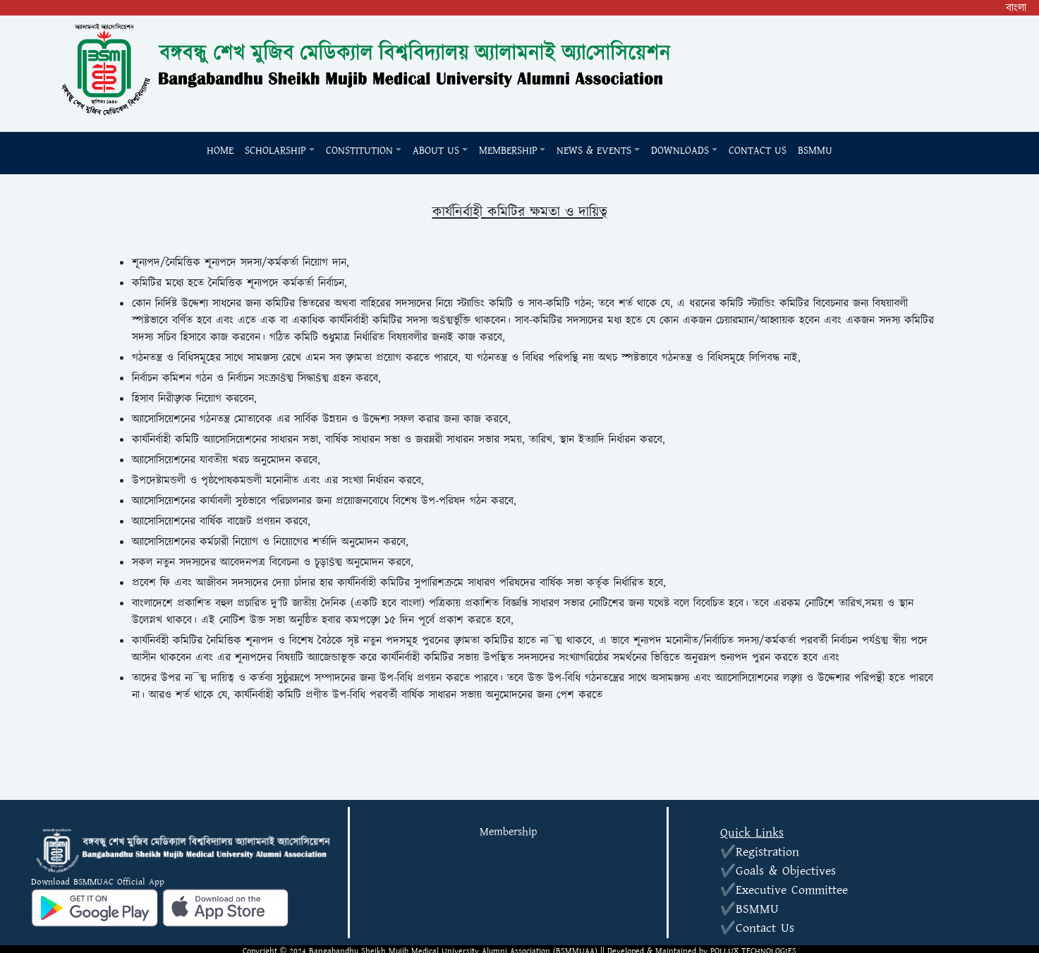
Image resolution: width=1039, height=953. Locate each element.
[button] (279, 151)
